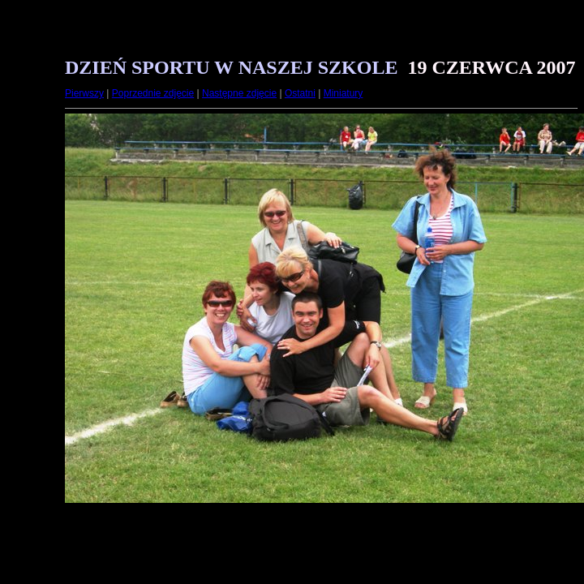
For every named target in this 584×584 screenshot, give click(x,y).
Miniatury (343, 93)
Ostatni (300, 93)
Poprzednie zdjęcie (153, 93)
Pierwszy (84, 93)
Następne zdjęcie (239, 93)
